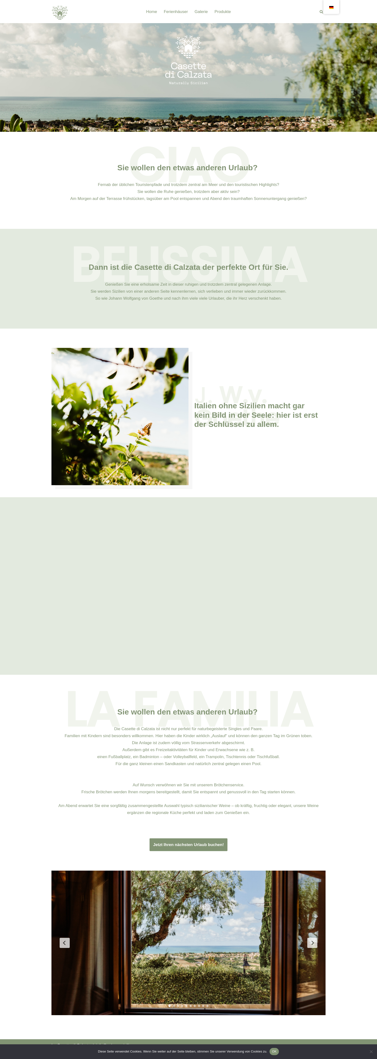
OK (274, 1051)
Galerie (201, 11)
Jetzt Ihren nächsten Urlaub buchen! (188, 844)
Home (151, 11)
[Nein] (371, 1051)
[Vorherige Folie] (65, 943)
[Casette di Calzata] (59, 12)
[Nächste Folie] (312, 943)
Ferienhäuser (176, 11)
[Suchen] (321, 11)
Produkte (222, 11)
